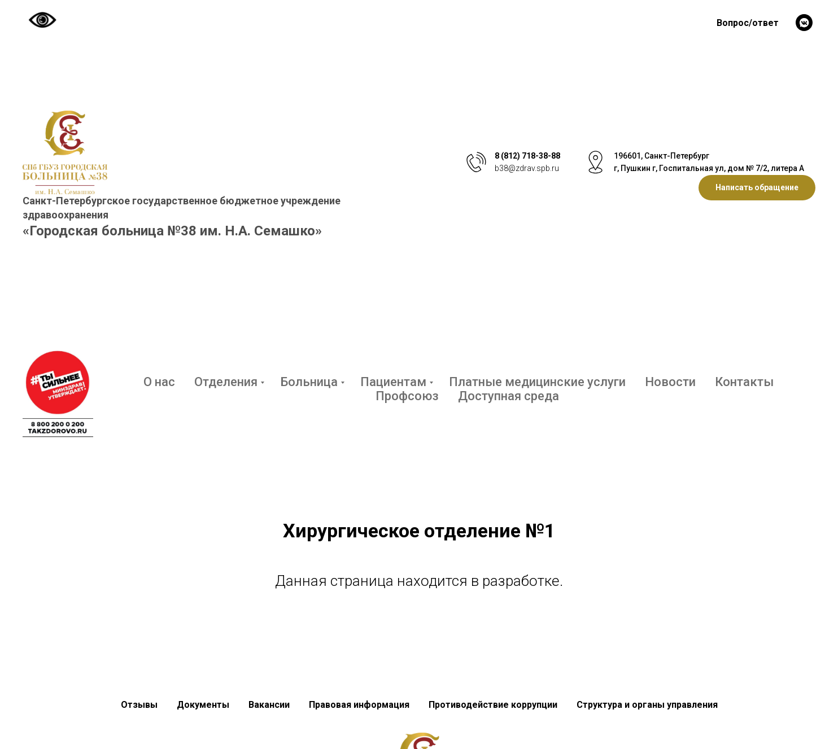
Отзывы (139, 704)
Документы (203, 704)
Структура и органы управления (647, 704)
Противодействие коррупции (493, 704)
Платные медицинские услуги (537, 382)
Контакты (744, 382)
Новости (670, 382)
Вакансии (269, 704)
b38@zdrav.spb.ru (527, 168)
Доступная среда (508, 396)
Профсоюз (407, 396)
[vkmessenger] (804, 22)
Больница (309, 382)
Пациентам (393, 382)
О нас (159, 382)
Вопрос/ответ (748, 22)
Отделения (225, 382)
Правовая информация (359, 704)
